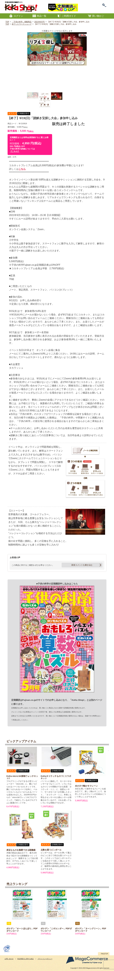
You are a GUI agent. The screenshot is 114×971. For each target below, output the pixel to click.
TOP (7, 22)
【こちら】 (14, 151)
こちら (22, 169)
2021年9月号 (39, 22)
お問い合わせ (9, 959)
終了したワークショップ (21, 24)
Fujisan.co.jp (29, 700)
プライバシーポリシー (45, 959)
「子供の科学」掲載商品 (21, 22)
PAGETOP (104, 954)
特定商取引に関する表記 (25, 959)
